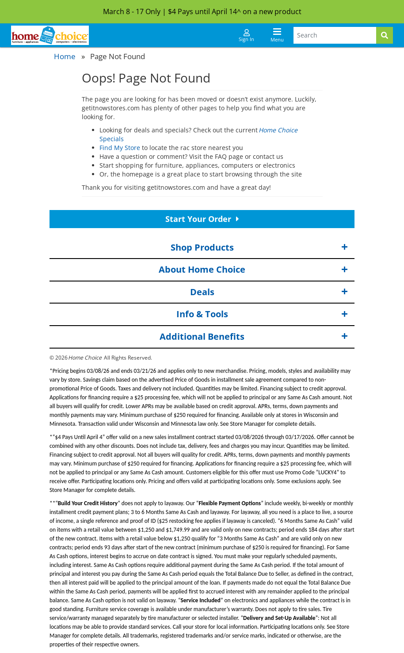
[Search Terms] (334, 35)
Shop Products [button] (259, 247)
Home (65, 56)
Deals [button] (269, 292)
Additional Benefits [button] (254, 337)
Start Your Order (202, 219)
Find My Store (119, 147)
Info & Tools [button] (262, 314)
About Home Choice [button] (253, 270)
